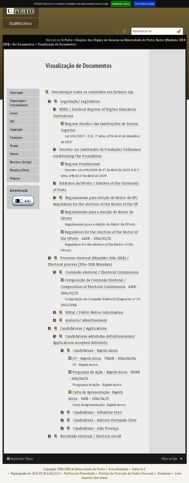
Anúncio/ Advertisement (86, 320)
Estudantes (16, 137)
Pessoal (14, 146)
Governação (16, 92)
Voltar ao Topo (169, 459)
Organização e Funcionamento (19, 103)
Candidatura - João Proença (96, 428)
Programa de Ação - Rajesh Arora (99, 372)
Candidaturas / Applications (83, 328)
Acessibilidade (118, 469)
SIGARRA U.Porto (20, 23)
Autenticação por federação (23, 201)
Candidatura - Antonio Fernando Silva (104, 420)
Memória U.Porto (19, 170)
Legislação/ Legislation (80, 101)
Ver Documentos (23, 44)
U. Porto (67, 40)
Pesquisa (15, 178)
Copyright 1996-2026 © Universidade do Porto (74, 469)
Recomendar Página (22, 459)
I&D (12, 121)
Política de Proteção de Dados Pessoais (126, 473)
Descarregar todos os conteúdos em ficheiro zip (92, 91)
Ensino (14, 113)
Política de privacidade (144, 3)
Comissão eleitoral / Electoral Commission (102, 272)
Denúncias (164, 473)
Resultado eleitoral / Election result (90, 436)
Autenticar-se (142, 31)
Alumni (14, 154)
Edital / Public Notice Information (94, 312)
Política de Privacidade (79, 473)
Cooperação (16, 129)
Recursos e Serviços (20, 162)
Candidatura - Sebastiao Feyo (97, 412)
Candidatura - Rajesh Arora (95, 350)
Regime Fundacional (82, 163)
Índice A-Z (139, 469)
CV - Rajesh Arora (86, 358)
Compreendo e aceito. (121, 3)
